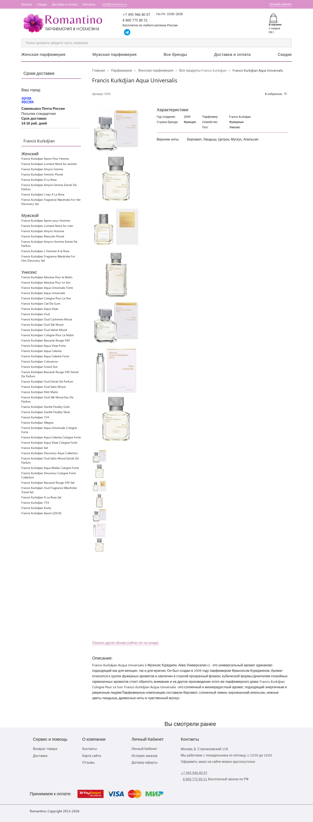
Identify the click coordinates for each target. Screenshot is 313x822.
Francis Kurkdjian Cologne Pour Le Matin (47, 335)
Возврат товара (45, 748)
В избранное (273, 94)
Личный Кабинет (144, 748)
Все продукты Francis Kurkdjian (203, 70)
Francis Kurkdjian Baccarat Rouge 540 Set (48, 483)
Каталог (26, 4)
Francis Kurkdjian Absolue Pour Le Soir (46, 282)
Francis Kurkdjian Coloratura (39, 361)
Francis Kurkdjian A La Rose (39, 180)
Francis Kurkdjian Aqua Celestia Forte (45, 356)
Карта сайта (91, 755)
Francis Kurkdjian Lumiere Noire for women (49, 164)
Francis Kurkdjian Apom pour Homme (45, 220)
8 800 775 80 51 (135, 20)
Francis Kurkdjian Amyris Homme (42, 231)
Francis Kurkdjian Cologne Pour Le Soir (46, 298)
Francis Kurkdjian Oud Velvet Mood (44, 330)
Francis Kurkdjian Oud (35, 314)
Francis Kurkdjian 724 (35, 417)
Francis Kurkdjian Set (34, 448)
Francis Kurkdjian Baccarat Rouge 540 (45, 340)
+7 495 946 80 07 (136, 14)
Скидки (42, 4)
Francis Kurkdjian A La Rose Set (41, 497)
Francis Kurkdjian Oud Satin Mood (43, 387)
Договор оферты (145, 762)
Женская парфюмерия (43, 54)
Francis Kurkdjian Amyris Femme (42, 169)
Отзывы (88, 762)
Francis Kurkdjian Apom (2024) (41, 513)
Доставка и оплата (65, 4)
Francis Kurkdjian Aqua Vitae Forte (43, 346)
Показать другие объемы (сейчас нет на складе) (125, 643)
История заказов (145, 755)
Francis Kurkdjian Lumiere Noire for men (47, 226)
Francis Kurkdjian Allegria (37, 422)
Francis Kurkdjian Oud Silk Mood (42, 325)
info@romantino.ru (114, 4)
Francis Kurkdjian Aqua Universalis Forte (47, 288)
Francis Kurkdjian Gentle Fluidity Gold (45, 407)
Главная (98, 70)
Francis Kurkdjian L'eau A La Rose (42, 194)
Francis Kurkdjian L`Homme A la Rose (45, 251)
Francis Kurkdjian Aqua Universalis (43, 293)
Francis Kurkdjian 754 (35, 503)
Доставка (40, 755)
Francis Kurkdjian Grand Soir (39, 367)
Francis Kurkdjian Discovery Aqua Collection (49, 453)
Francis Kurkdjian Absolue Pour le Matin (46, 277)
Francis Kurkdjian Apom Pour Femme (45, 159)
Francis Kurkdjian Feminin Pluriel (42, 174)
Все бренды (175, 54)
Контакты (89, 4)
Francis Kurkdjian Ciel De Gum (40, 303)
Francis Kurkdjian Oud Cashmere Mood (46, 319)
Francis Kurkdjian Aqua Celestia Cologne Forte (51, 437)
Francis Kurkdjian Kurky (36, 508)
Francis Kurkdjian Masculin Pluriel (42, 236)
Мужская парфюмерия (115, 54)
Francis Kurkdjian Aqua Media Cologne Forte (50, 468)
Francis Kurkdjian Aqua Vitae (39, 309)
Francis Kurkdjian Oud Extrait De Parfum (47, 381)
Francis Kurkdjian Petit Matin (39, 392)
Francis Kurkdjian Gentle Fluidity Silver (45, 412)
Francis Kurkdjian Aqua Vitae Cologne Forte (49, 442)
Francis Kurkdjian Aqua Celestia (41, 351)
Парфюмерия (121, 70)
